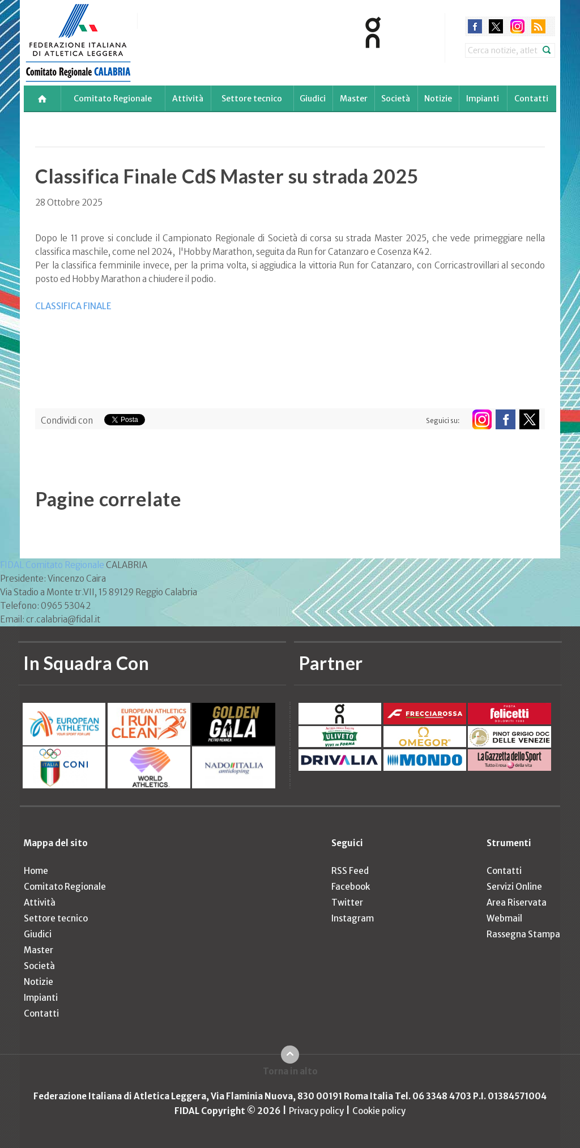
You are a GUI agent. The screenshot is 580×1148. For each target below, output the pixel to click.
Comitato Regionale (113, 98)
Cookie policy (379, 1111)
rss (538, 26)
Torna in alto (290, 1071)
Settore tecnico (251, 98)
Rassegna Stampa (523, 934)
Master (354, 98)
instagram (517, 26)
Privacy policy (316, 1111)
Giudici (313, 98)
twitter (496, 26)
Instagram (352, 918)
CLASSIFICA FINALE (73, 306)
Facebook (350, 886)
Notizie (438, 98)
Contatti (531, 98)
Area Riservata (517, 902)
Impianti (482, 98)
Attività (187, 98)
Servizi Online (514, 886)
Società (395, 98)
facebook (475, 26)
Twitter (347, 902)
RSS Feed (350, 870)
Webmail (504, 918)
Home (36, 870)
